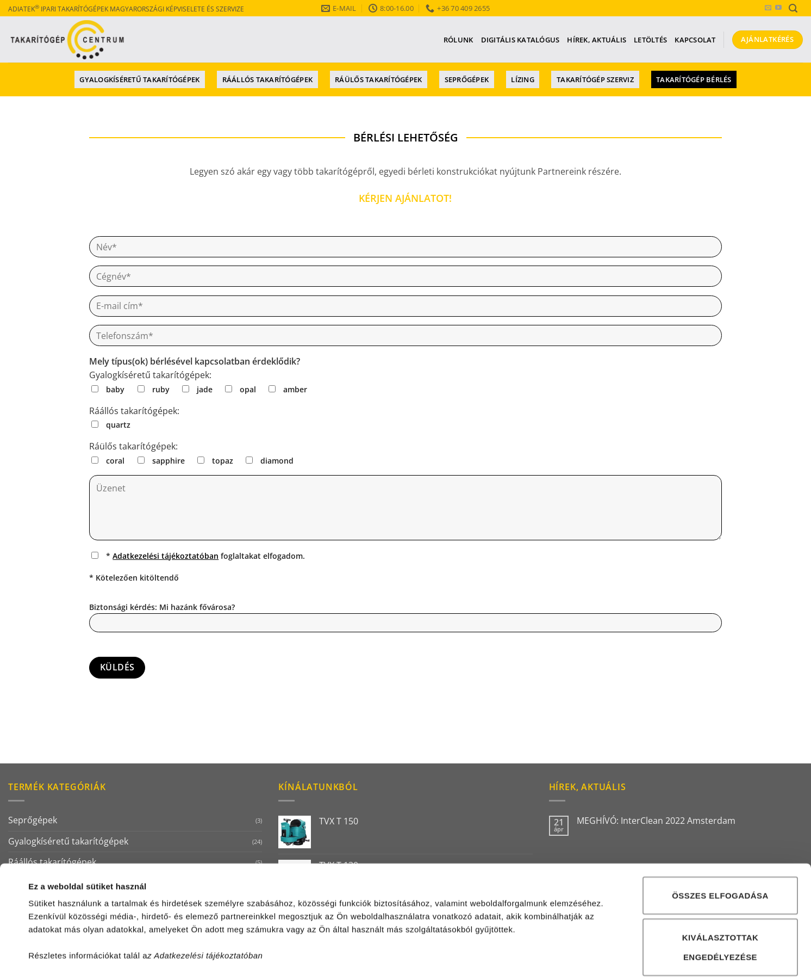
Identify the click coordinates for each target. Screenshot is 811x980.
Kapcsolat (695, 40)
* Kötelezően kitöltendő (134, 577)
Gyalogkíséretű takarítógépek (139, 79)
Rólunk (458, 40)
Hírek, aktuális (596, 40)
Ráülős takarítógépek (378, 79)
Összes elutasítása (720, 905)
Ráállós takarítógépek (267, 79)
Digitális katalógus (520, 40)
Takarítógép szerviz (595, 79)
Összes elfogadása (720, 801)
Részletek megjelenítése (503, 958)
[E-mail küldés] (768, 8)
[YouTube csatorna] (778, 8)
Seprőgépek (467, 79)
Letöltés (650, 40)
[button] (793, 8)
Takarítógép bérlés (694, 79)
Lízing (522, 79)
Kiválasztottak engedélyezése (720, 853)
